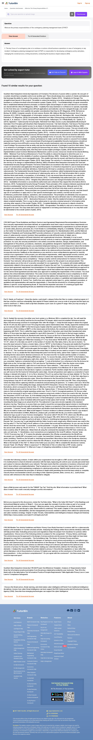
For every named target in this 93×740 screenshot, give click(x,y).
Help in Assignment (46, 661)
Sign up (87, 3)
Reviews (69, 638)
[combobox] (37, 14)
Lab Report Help (18, 628)
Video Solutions (18, 645)
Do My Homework (19, 665)
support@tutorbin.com (55, 711)
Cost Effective (58, 637)
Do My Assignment (19, 668)
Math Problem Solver (19, 661)
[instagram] (75, 610)
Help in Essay (17, 625)
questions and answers (16, 8)
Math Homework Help (33, 622)
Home (6, 8)
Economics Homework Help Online (45, 647)
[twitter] (78, 610)
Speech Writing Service (18, 636)
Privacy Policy (71, 631)
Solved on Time (58, 640)
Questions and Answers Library (18, 657)
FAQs (69, 625)
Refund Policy (71, 628)
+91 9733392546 (53, 713)
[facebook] (68, 610)
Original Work (58, 625)
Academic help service (18, 677)
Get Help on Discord (57, 72)
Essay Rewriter (58, 650)
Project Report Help (19, 632)
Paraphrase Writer (59, 653)
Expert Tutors (57, 622)
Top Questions (71, 647)
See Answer (8, 215)
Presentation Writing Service (19, 641)
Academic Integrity (72, 644)
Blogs (69, 622)
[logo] (11, 3)
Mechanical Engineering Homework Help (31, 656)
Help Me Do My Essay (47, 658)
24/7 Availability (58, 634)
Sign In (79, 3)
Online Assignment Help (19, 649)
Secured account (59, 643)
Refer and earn (58, 647)
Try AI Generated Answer (25, 215)
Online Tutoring (18, 653)
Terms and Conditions (73, 634)
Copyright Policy (72, 641)
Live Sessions (18, 622)
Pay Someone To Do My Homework (19, 672)
